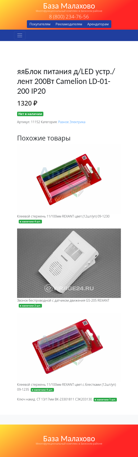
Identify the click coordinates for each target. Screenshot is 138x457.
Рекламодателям (69, 24)
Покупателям (40, 24)
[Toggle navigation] (19, 35)
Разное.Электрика (71, 122)
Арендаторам (98, 24)
